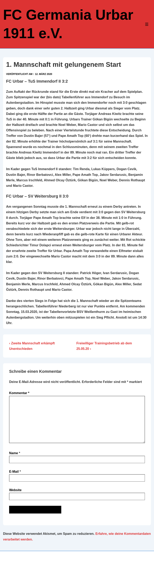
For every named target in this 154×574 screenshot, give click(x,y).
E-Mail (14, 471)
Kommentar (19, 393)
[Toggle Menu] (147, 24)
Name (13, 453)
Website (15, 490)
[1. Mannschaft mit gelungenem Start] (43, 74)
